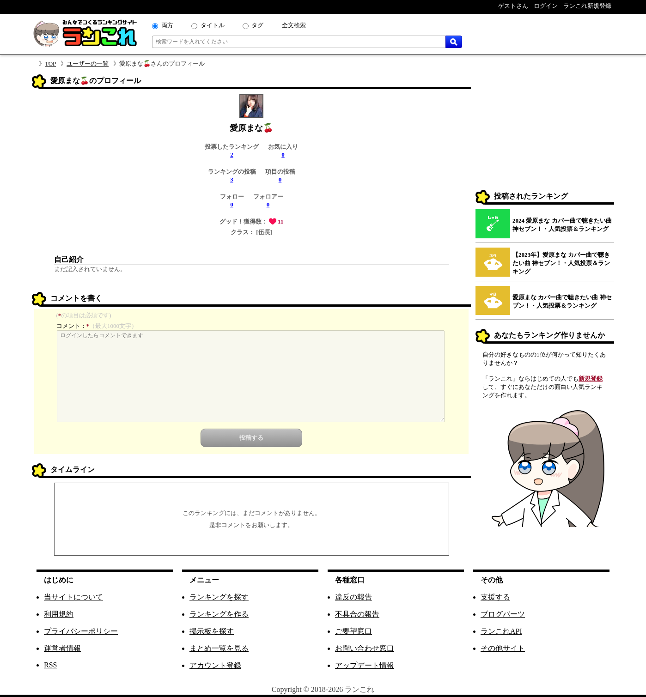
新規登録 (591, 378)
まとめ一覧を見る (219, 648)
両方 (167, 25)
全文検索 (294, 25)
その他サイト (503, 648)
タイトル (213, 25)
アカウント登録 (215, 665)
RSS (50, 665)
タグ (257, 25)
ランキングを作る (219, 614)
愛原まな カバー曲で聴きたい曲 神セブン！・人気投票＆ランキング (562, 301)
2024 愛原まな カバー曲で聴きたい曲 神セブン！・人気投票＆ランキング (562, 224)
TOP (50, 63)
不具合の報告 (357, 614)
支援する (495, 597)
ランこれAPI (501, 631)
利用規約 (58, 614)
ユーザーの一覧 (88, 63)
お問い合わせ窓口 (364, 648)
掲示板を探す (211, 631)
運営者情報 (62, 648)
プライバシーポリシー (81, 631)
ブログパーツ (503, 614)
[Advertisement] (544, 132)
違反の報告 (353, 597)
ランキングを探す (219, 597)
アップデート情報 (364, 665)
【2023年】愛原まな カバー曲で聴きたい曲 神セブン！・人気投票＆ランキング (561, 263)
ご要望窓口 (353, 631)
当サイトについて (73, 597)
